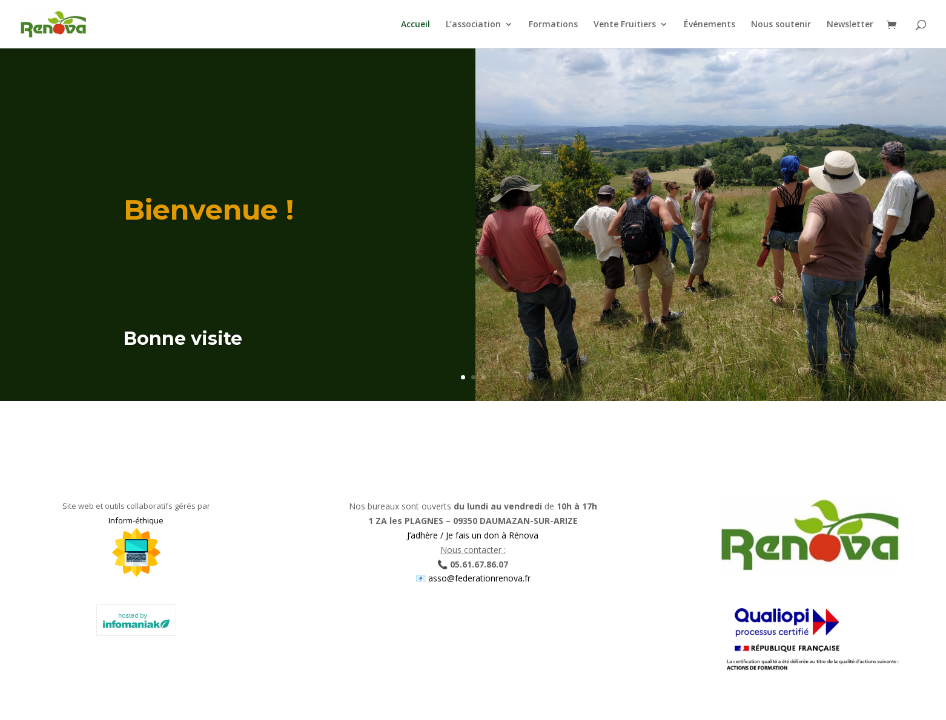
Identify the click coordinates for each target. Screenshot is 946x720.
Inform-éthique (136, 520)
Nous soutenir (781, 25)
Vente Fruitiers (625, 25)
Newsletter (850, 25)
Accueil (415, 25)
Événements (709, 25)
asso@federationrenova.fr (478, 578)
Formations (553, 25)
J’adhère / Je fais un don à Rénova (472, 535)
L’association (473, 25)
